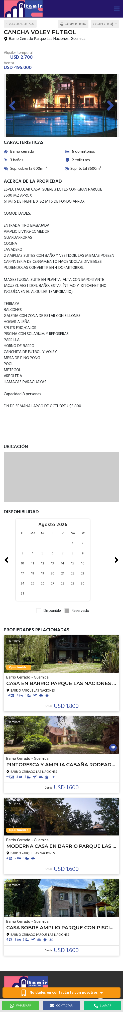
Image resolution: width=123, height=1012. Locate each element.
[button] (117, 9)
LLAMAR (102, 1005)
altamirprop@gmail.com (22, 958)
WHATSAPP (20, 1005)
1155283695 (15, 953)
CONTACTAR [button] (61, 1005)
